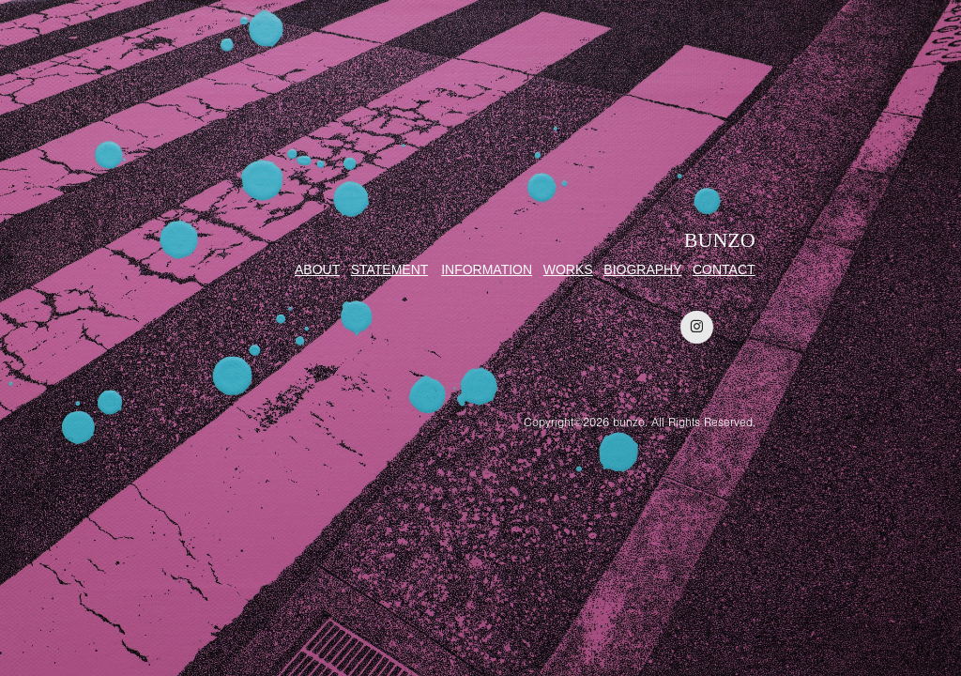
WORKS (568, 269)
